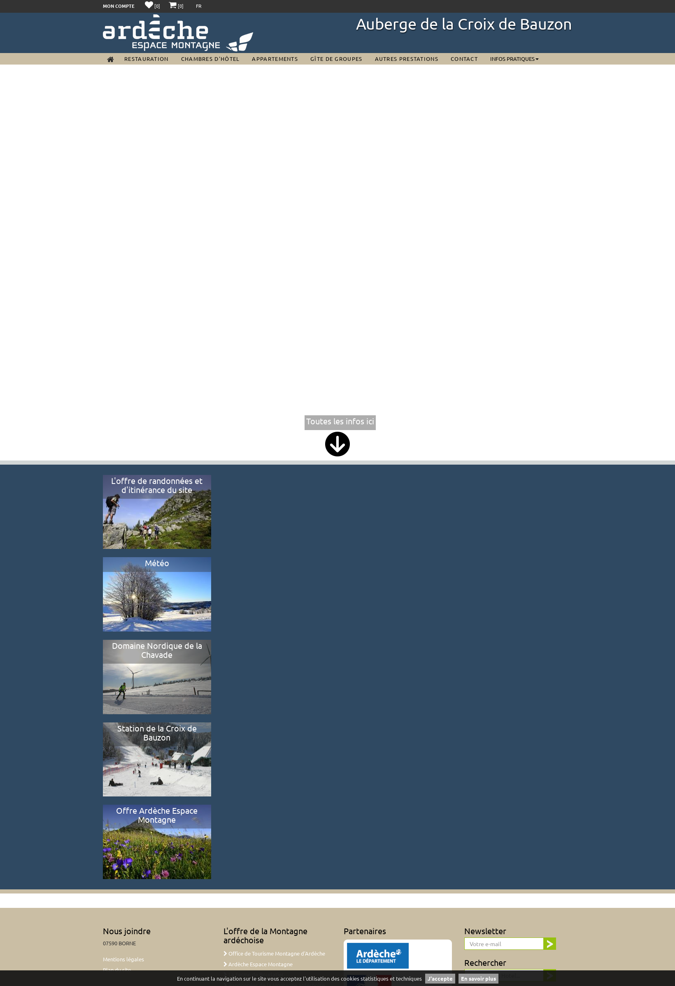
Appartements (275, 58)
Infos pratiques (514, 58)
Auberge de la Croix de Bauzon (464, 23)
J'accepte (440, 978)
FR (199, 5)
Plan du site (117, 969)
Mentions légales (123, 959)
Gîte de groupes (336, 58)
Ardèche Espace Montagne (258, 964)
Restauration (146, 58)
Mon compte (119, 5)
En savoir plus (478, 978)
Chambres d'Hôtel (210, 58)
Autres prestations (406, 58)
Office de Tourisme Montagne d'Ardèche (274, 953)
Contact (464, 58)
